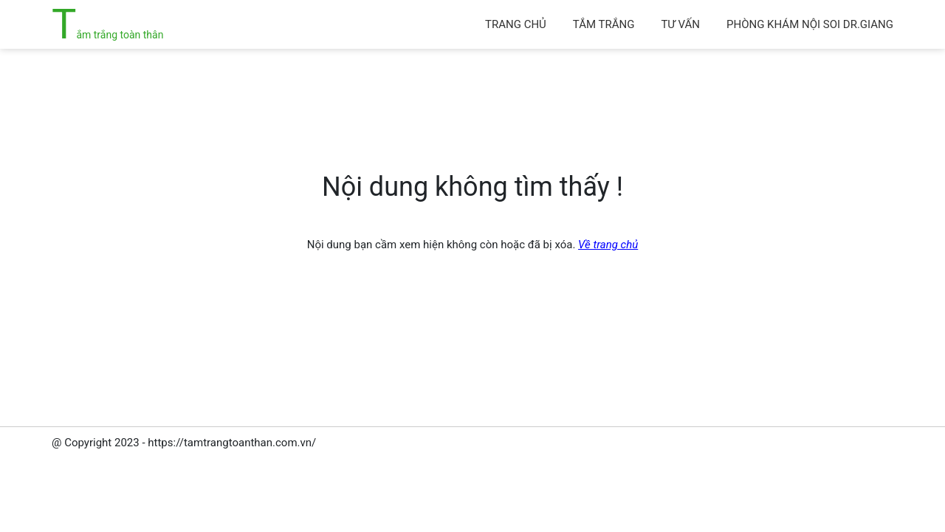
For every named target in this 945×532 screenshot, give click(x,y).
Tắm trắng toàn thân (107, 35)
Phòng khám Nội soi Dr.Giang (809, 24)
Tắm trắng (604, 24)
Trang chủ (515, 24)
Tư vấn (680, 24)
